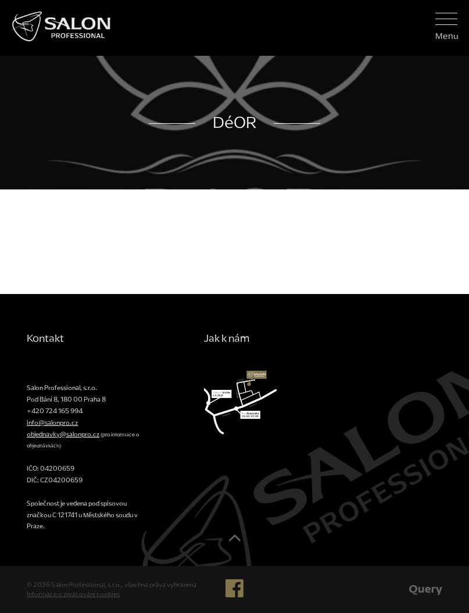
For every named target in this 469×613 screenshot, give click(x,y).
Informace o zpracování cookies (73, 593)
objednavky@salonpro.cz (63, 434)
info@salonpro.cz (52, 422)
